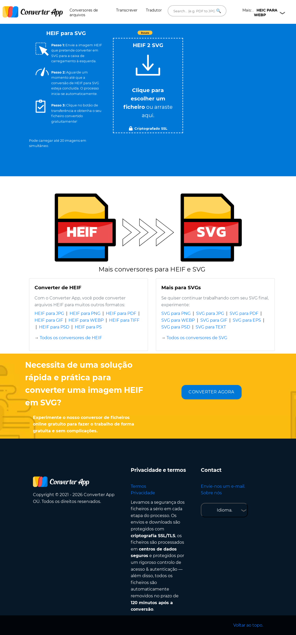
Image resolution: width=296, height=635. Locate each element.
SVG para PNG (176, 313)
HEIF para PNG (85, 313)
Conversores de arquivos (84, 12)
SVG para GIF (213, 320)
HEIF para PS (88, 327)
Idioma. (224, 510)
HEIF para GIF (49, 320)
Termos (138, 486)
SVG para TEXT (211, 327)
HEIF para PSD (54, 327)
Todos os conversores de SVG (197, 337)
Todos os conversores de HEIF (71, 337)
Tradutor (154, 10)
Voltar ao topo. (248, 625)
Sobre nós (211, 492)
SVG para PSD (175, 327)
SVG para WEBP (178, 320)
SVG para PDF (244, 313)
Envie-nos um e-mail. (223, 486)
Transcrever (127, 10)
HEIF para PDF (121, 313)
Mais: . (259, 12)
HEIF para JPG (49, 313)
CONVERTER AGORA (211, 391)
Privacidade (143, 492)
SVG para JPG (210, 313)
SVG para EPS (247, 320)
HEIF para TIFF (124, 320)
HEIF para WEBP (86, 320)
